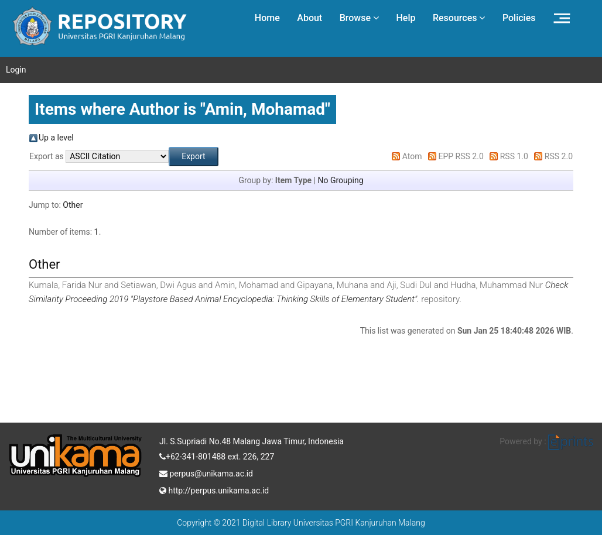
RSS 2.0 (559, 156)
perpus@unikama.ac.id (206, 472)
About (309, 17)
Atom (412, 156)
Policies (519, 17)
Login (16, 69)
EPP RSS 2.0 (461, 156)
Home (267, 17)
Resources (459, 17)
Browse (359, 17)
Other (73, 205)
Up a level (56, 137)
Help (405, 17)
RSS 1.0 (514, 156)
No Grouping (340, 180)
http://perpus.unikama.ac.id (214, 489)
